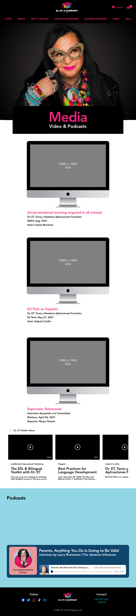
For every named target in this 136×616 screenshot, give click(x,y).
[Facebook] (23, 600)
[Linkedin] (45, 600)
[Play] (52, 571)
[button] (129, 7)
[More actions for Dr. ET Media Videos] (22, 430)
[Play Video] (30, 447)
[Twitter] (29, 600)
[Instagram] (34, 600)
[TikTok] (39, 600)
